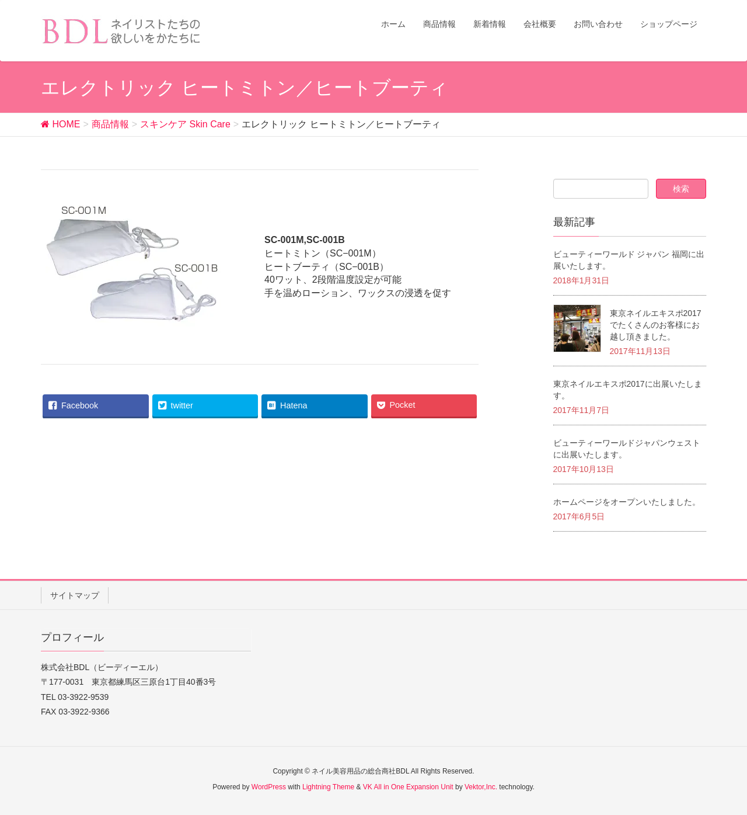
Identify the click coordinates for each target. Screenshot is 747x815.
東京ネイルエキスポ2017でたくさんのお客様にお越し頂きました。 (655, 324)
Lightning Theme (328, 787)
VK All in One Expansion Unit (408, 787)
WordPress (269, 787)
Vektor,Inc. (481, 787)
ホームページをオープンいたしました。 (626, 502)
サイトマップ (74, 595)
